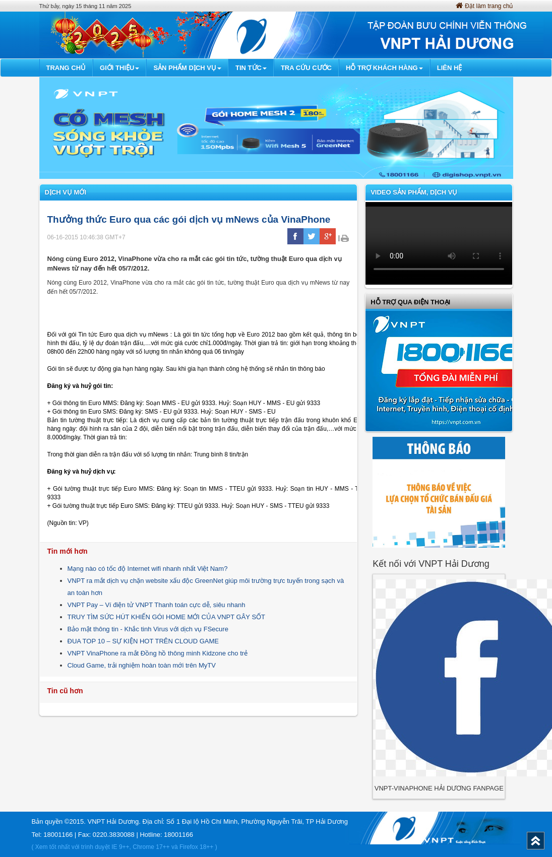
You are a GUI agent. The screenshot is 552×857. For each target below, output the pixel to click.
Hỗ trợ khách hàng (384, 68)
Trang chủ (66, 68)
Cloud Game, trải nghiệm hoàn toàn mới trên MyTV (142, 665)
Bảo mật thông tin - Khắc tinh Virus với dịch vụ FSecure (148, 629)
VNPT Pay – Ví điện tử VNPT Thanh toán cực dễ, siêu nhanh (157, 605)
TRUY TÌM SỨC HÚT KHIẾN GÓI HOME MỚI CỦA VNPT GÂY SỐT (167, 617)
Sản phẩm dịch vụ (187, 68)
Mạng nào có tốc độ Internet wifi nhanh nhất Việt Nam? (148, 568)
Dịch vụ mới (66, 192)
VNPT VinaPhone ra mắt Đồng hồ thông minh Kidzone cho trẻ (158, 653)
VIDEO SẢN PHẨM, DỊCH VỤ (414, 192)
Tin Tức (251, 68)
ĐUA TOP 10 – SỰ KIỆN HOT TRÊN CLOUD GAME (143, 641)
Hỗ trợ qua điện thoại (410, 302)
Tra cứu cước (306, 68)
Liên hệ (449, 68)
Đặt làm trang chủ (484, 6)
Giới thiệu (119, 68)
